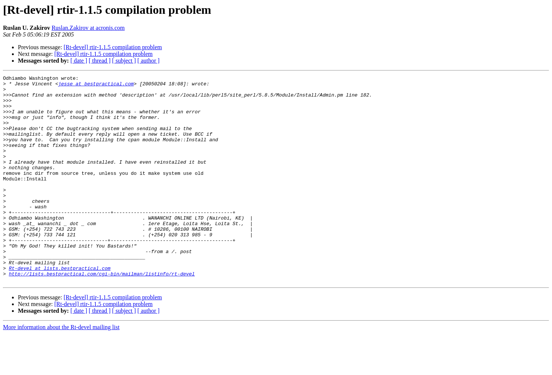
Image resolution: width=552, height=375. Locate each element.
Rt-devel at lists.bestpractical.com (60, 307)
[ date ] (78, 60)
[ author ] (148, 60)
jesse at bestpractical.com (96, 85)
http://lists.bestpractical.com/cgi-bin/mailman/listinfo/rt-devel (102, 314)
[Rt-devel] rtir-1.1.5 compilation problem (113, 47)
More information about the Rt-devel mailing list (61, 368)
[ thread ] (100, 60)
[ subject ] (124, 60)
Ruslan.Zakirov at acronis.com (87, 28)
